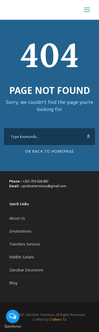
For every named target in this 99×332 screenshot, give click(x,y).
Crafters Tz (57, 319)
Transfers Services (24, 244)
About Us (17, 218)
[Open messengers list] (12, 316)
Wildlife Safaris (21, 256)
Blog (13, 282)
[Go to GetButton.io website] (12, 326)
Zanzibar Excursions (26, 269)
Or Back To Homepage (49, 151)
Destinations (20, 231)
